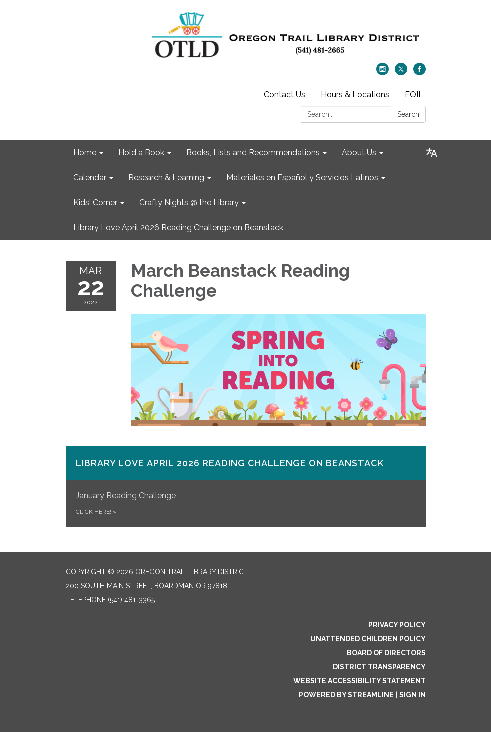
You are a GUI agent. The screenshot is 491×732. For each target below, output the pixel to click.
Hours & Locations (355, 94)
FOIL (414, 94)
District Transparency (379, 667)
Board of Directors (386, 653)
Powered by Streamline (346, 695)
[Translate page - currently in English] (432, 152)
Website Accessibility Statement (359, 681)
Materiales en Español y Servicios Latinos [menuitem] (302, 177)
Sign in (412, 695)
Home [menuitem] (84, 152)
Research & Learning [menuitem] (166, 177)
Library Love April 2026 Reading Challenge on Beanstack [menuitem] (178, 227)
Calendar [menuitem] (89, 177)
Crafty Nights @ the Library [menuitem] (189, 202)
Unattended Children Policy (368, 639)
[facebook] (419, 72)
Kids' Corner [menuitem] (95, 202)
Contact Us (284, 94)
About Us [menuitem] (359, 152)
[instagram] (382, 72)
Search (408, 114)
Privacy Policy (397, 625)
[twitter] (401, 72)
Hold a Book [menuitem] (141, 152)
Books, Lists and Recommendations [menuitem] (253, 152)
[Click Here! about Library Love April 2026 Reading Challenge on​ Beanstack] (246, 486)
